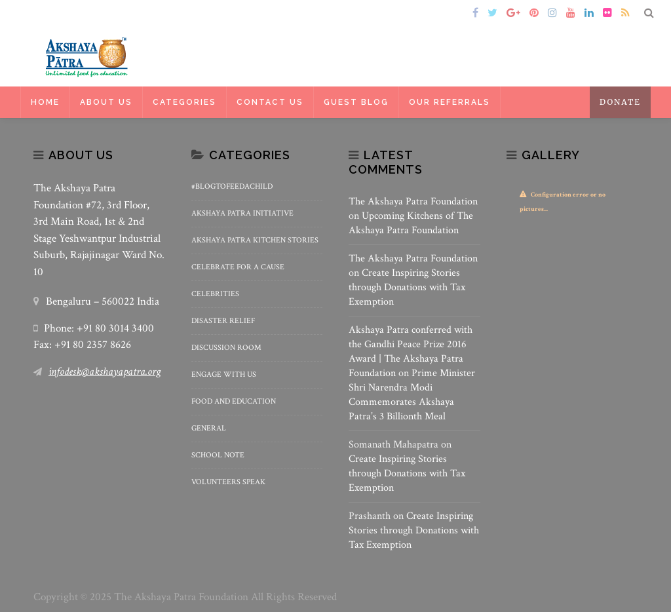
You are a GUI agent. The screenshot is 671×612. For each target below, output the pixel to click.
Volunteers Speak (228, 482)
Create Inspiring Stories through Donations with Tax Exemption (407, 287)
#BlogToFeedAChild (232, 186)
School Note (217, 455)
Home (52, 13)
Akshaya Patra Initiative (242, 213)
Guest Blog (356, 102)
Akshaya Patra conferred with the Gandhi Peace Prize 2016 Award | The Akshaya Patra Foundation (410, 351)
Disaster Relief (223, 321)
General (208, 428)
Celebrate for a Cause (237, 267)
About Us (106, 102)
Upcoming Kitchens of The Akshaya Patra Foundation (411, 223)
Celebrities (215, 294)
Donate (620, 102)
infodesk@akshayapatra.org (104, 371)
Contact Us (270, 102)
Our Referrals (449, 102)
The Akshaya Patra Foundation (413, 201)
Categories (184, 102)
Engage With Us (223, 374)
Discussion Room (226, 348)
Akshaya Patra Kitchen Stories (254, 240)
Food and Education (233, 401)
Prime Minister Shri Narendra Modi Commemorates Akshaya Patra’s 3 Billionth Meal (412, 394)
